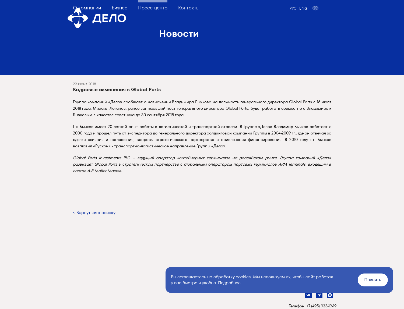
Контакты (188, 7)
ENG (303, 8)
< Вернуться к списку (94, 212)
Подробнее (229, 283)
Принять (372, 280)
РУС (293, 8)
